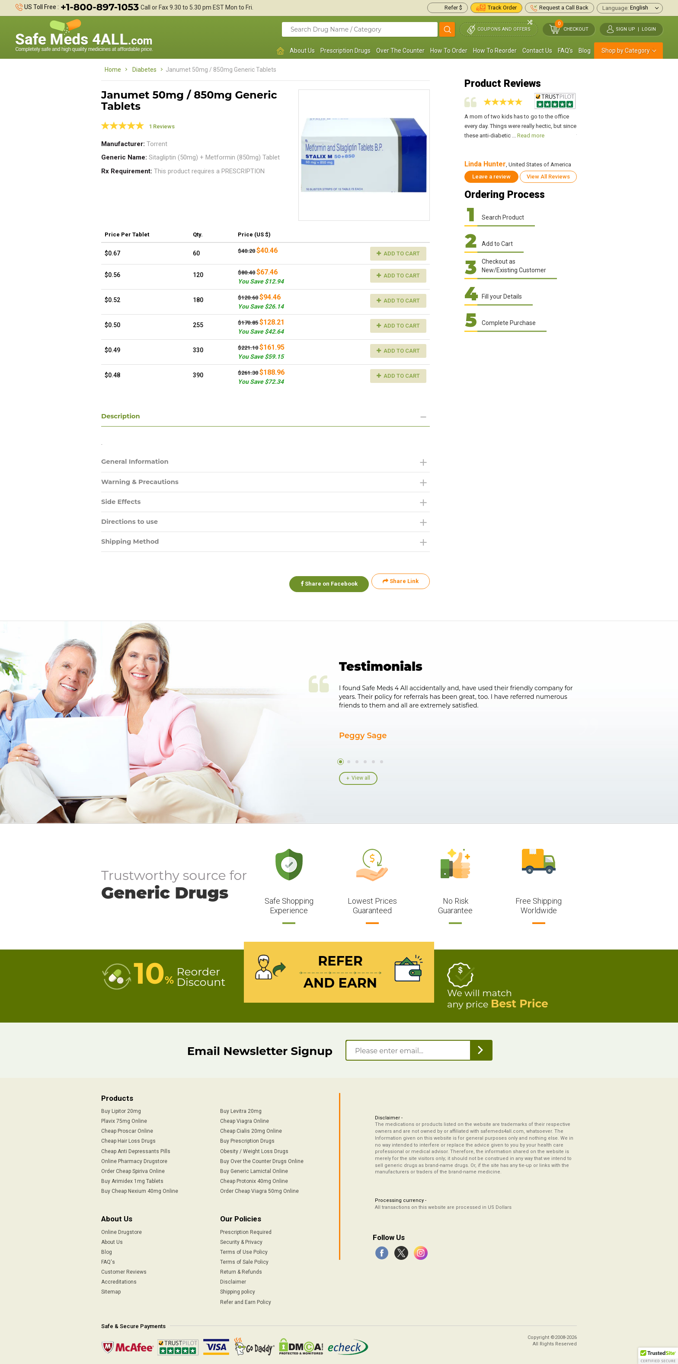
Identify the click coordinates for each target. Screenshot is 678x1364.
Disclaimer (233, 1279)
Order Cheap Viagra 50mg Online (259, 1189)
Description (122, 416)
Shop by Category (625, 50)
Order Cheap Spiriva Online (133, 1169)
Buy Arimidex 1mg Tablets (132, 1179)
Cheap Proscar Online (127, 1129)
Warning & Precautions (143, 483)
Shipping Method (132, 546)
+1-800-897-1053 (100, 7)
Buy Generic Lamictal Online (254, 1169)
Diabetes (144, 69)
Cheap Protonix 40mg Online (254, 1179)
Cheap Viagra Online (244, 1118)
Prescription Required (246, 1230)
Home (113, 69)
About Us (302, 50)
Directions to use (132, 525)
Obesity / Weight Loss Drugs (254, 1149)
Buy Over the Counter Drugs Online (262, 1159)
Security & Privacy (241, 1240)
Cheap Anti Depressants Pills (135, 1149)
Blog (585, 50)
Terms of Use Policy (244, 1249)
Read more (530, 135)
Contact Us (537, 50)
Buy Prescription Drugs (247, 1139)
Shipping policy (237, 1290)
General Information (137, 463)
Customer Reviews (124, 1269)
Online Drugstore (121, 1230)
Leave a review (491, 176)
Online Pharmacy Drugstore (134, 1159)
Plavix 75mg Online (124, 1118)
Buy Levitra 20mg (241, 1109)
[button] (658, 1356)
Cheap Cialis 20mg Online (251, 1129)
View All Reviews (548, 176)
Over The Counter (400, 50)
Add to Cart (398, 253)
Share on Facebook (325, 585)
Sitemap (111, 1290)
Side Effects (122, 504)
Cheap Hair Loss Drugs (128, 1139)
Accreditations (119, 1279)
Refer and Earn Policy (245, 1300)
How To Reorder (495, 50)
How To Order (448, 50)
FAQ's (565, 50)
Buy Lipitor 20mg (121, 1109)
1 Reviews (162, 126)
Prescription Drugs (345, 50)
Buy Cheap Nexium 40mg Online (139, 1189)
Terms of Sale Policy (244, 1259)
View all (361, 777)
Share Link (401, 585)
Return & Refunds (241, 1269)
